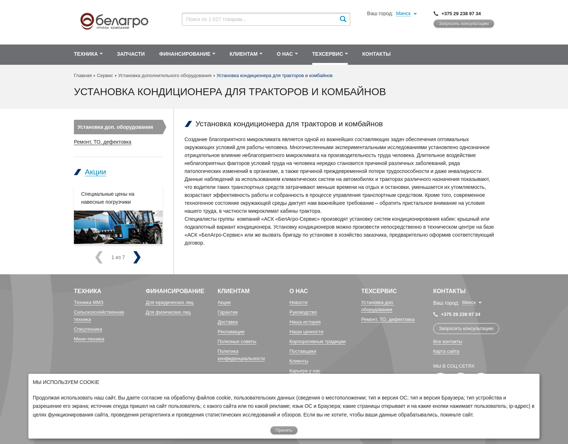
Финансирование (175, 291)
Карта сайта (446, 351)
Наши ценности (306, 331)
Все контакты (447, 341)
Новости (298, 302)
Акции (95, 172)
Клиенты (298, 361)
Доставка (228, 322)
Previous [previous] (108, 257)
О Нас (298, 291)
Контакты (449, 291)
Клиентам (234, 291)
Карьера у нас (304, 370)
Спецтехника (88, 329)
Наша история (305, 322)
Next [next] (123, 257)
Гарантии (228, 312)
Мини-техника (89, 339)
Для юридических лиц (169, 302)
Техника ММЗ (88, 302)
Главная (83, 75)
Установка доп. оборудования (115, 127)
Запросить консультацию (464, 23)
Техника (87, 291)
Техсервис (379, 291)
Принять (284, 430)
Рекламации (231, 331)
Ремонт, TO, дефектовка (102, 142)
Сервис (105, 75)
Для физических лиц (168, 312)
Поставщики (302, 351)
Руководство (303, 312)
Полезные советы (237, 341)
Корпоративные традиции (317, 341)
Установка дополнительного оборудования (165, 75)
